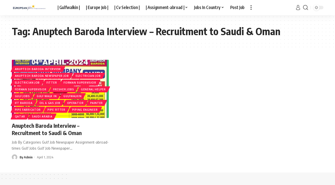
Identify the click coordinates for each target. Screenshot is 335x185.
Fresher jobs (63, 89)
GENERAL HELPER (93, 89)
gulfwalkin (72, 96)
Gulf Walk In (47, 96)
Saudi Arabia (42, 116)
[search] (305, 7)
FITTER (51, 82)
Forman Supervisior (80, 82)
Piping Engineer (85, 109)
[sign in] (298, 7)
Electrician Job (88, 75)
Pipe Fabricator (28, 109)
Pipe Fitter (56, 109)
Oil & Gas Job (49, 102)
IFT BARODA (24, 102)
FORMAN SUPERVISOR (30, 89)
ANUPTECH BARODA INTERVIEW (38, 69)
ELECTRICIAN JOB (27, 82)
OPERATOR (75, 102)
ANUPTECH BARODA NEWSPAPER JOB (42, 75)
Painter (96, 102)
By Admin (26, 157)
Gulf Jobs (22, 96)
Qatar (20, 116)
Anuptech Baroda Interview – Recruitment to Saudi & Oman (47, 129)
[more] (251, 7)
